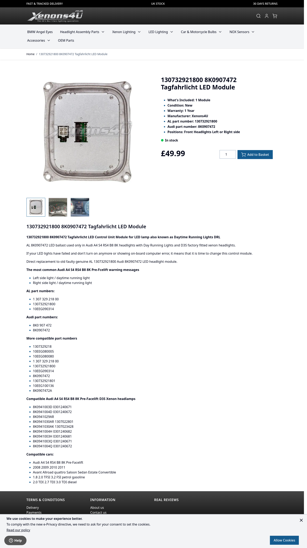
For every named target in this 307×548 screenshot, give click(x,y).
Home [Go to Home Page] (31, 54)
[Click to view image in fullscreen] (87, 132)
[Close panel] (301, 520)
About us (97, 507)
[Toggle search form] (258, 16)
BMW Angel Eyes (40, 32)
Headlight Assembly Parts (79, 32)
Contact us (98, 512)
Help (15, 540)
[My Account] (266, 16)
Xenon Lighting (124, 32)
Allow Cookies (284, 540)
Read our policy (18, 530)
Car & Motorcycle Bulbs (198, 32)
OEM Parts (66, 40)
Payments (34, 512)
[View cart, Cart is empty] (274, 16)
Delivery (33, 507)
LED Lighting (158, 32)
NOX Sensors (239, 32)
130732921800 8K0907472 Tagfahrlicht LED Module (73, 54)
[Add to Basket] (255, 154)
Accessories (36, 40)
